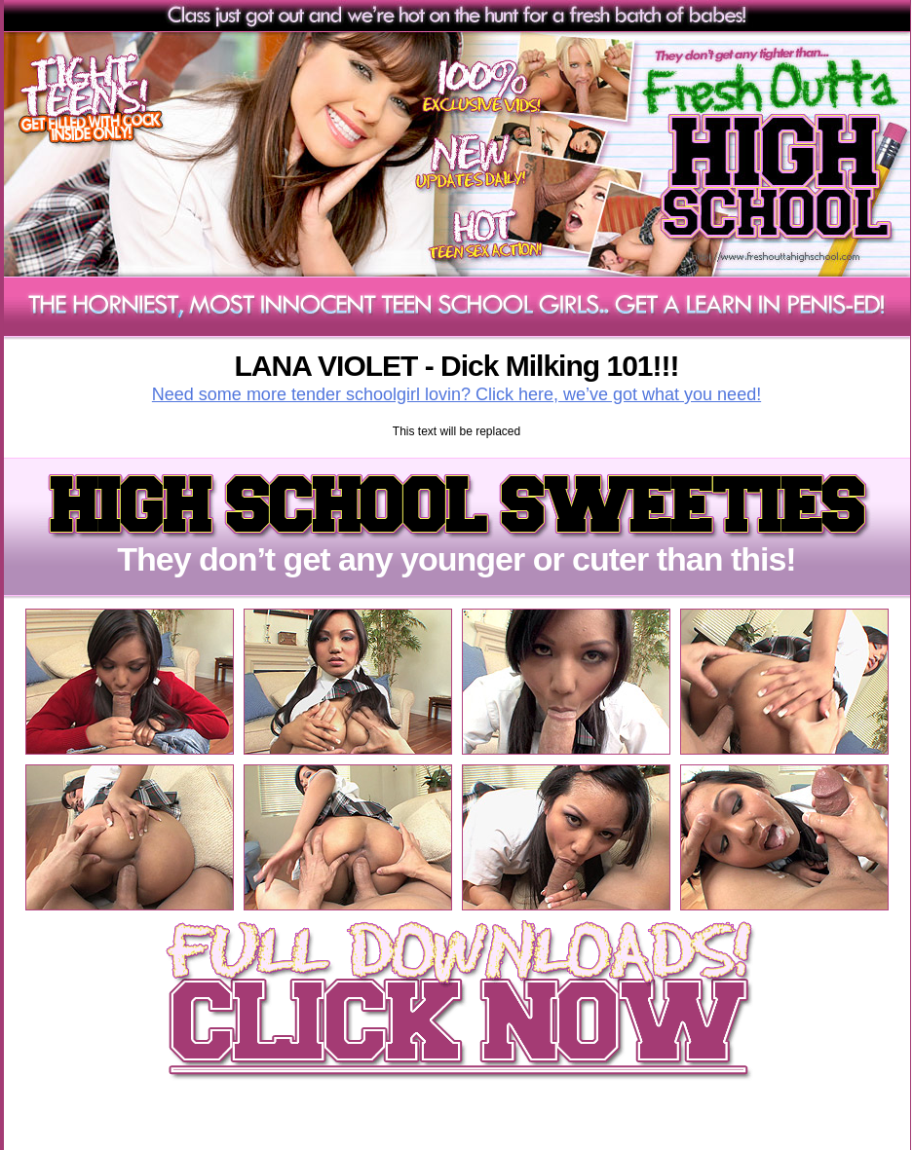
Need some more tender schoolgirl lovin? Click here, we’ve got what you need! (456, 394)
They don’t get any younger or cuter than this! (456, 543)
